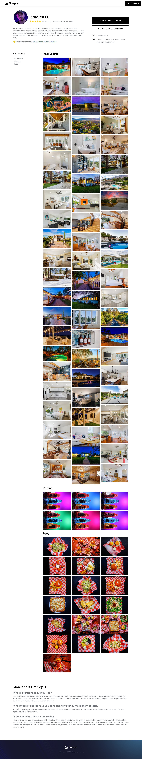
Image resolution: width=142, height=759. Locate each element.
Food (16, 64)
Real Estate (18, 58)
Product (17, 61)
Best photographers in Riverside (44, 42)
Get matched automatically (110, 29)
